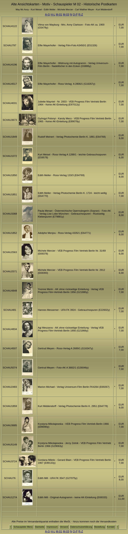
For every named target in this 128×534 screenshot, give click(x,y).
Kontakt (111, 527)
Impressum (52, 527)
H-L (53, 14)
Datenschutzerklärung (81, 527)
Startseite (39, 527)
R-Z (80, 14)
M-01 (59, 14)
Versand (64, 527)
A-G (47, 14)
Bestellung (99, 527)
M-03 (66, 14)
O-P (75, 14)
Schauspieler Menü (23, 527)
